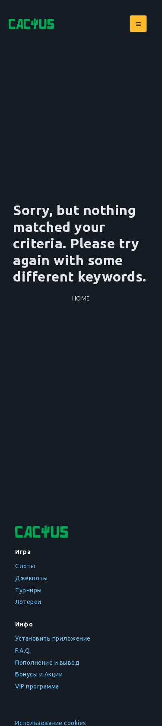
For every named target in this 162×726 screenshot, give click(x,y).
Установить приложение (53, 638)
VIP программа (37, 686)
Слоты (25, 566)
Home (81, 298)
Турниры (28, 590)
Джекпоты (31, 578)
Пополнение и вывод (47, 662)
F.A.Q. (23, 650)
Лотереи (28, 601)
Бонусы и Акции (39, 674)
